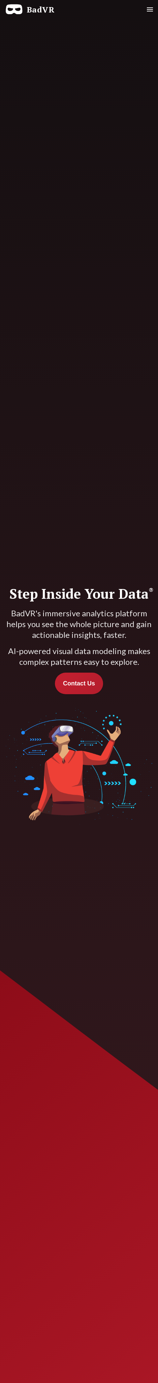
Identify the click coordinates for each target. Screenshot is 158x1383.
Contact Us (79, 683)
